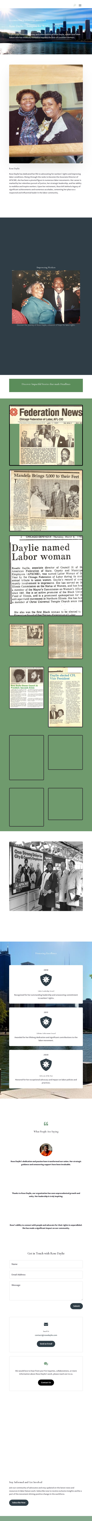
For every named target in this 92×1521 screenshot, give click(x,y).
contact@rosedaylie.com (46, 1335)
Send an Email (46, 1344)
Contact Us (46, 1382)
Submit (76, 1306)
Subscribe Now (18, 1502)
